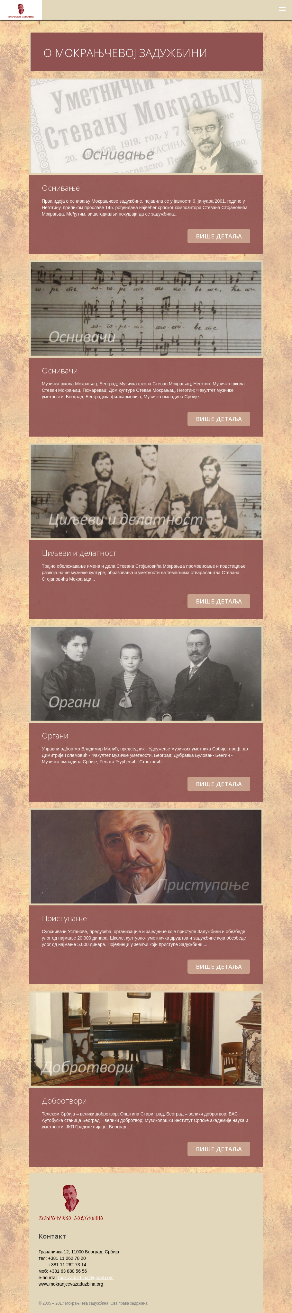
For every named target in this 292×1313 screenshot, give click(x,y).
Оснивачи (60, 370)
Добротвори (64, 1100)
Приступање (64, 918)
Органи (55, 735)
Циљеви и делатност (79, 552)
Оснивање (61, 187)
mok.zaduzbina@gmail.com (86, 1277)
